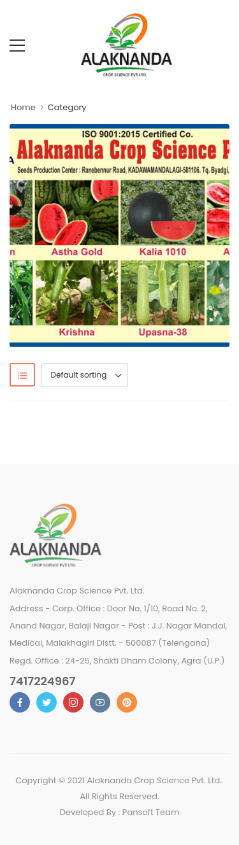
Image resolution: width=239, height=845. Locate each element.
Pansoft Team (151, 812)
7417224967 (42, 681)
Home (23, 107)
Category (67, 107)
